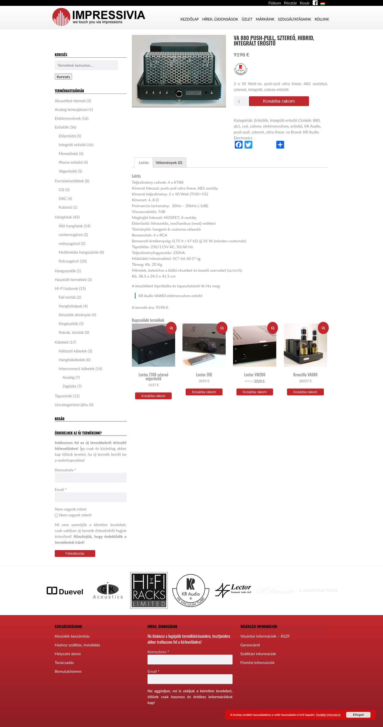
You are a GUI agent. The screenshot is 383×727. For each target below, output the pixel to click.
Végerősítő (68, 171)
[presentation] (185, 716)
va (288, 132)
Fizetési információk (257, 660)
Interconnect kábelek (77, 368)
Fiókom (274, 2)
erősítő (296, 126)
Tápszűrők (63, 395)
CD (61, 189)
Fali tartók (67, 297)
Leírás (144, 162)
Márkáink (265, 19)
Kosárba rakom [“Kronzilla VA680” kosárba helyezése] (305, 392)
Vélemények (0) (169, 162)
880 (316, 120)
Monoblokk (68, 153)
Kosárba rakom (279, 101)
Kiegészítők (68, 323)
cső (245, 126)
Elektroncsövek (68, 118)
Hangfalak (63, 217)
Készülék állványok (75, 314)
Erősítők (62, 127)
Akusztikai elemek (70, 100)
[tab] (144, 162)
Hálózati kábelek (73, 350)
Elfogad (358, 714)
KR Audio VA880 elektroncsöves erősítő (170, 295)
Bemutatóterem (68, 668)
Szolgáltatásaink (294, 19)
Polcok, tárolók (71, 332)
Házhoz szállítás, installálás (77, 642)
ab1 (237, 126)
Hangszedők (65, 270)
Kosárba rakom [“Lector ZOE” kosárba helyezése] (204, 392)
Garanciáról (250, 642)
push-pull (242, 132)
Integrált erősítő (72, 144)
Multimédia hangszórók (79, 252)
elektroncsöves (276, 126)
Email (61, 489)
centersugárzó (71, 234)
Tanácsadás (64, 660)
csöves (255, 126)
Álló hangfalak (71, 225)
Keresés (63, 76)
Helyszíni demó (68, 651)
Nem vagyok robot (70, 509)
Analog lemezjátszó (71, 109)
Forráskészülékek (69, 180)
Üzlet (247, 19)
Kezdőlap (190, 19)
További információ (328, 714)
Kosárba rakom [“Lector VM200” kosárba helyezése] (255, 392)
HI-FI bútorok (66, 288)
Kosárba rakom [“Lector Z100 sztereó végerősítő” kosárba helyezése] (153, 396)
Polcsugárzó (69, 261)
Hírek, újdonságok (220, 19)
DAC (63, 198)
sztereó (258, 132)
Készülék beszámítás (72, 633)
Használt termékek (70, 279)
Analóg (68, 377)
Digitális (69, 386)
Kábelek (61, 342)
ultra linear (275, 132)
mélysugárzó (69, 243)
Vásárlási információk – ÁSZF (265, 633)
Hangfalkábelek (72, 359)
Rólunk (322, 19)
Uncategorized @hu (71, 404)
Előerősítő (67, 135)
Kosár (305, 2)
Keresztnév (65, 469)
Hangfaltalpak (70, 306)
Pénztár (290, 2)
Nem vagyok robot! (73, 514)
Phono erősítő (71, 162)
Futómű (65, 207)
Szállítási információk (258, 651)
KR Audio (312, 126)
